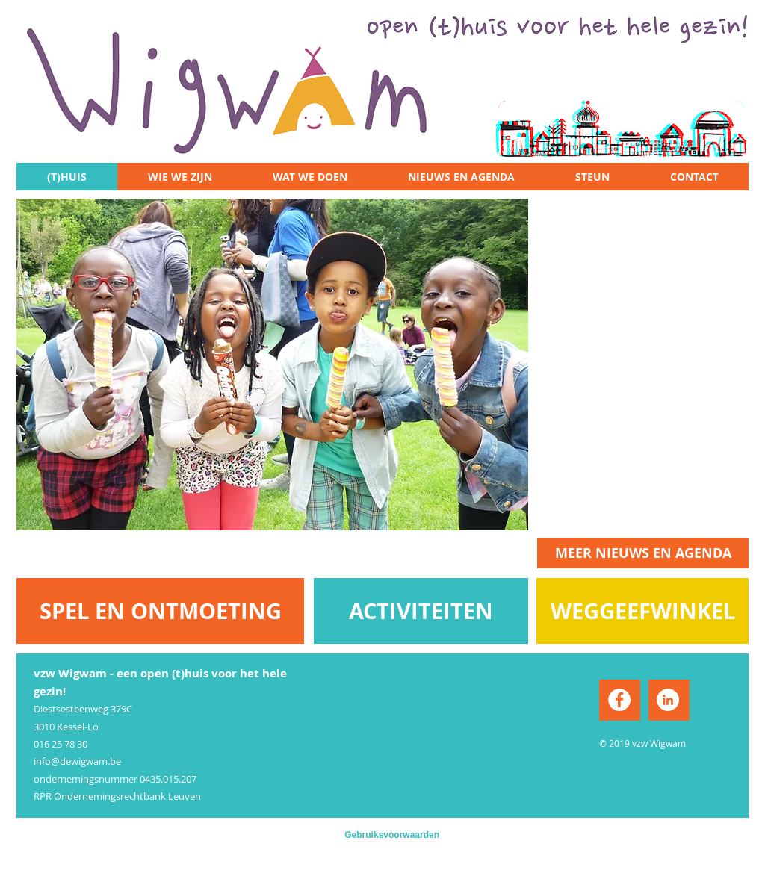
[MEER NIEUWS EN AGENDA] (643, 553)
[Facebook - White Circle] (619, 700)
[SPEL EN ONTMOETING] (160, 611)
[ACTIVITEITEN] (421, 611)
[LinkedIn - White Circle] (668, 700)
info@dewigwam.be (77, 761)
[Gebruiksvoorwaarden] (382, 835)
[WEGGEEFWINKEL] (642, 611)
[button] (272, 364)
